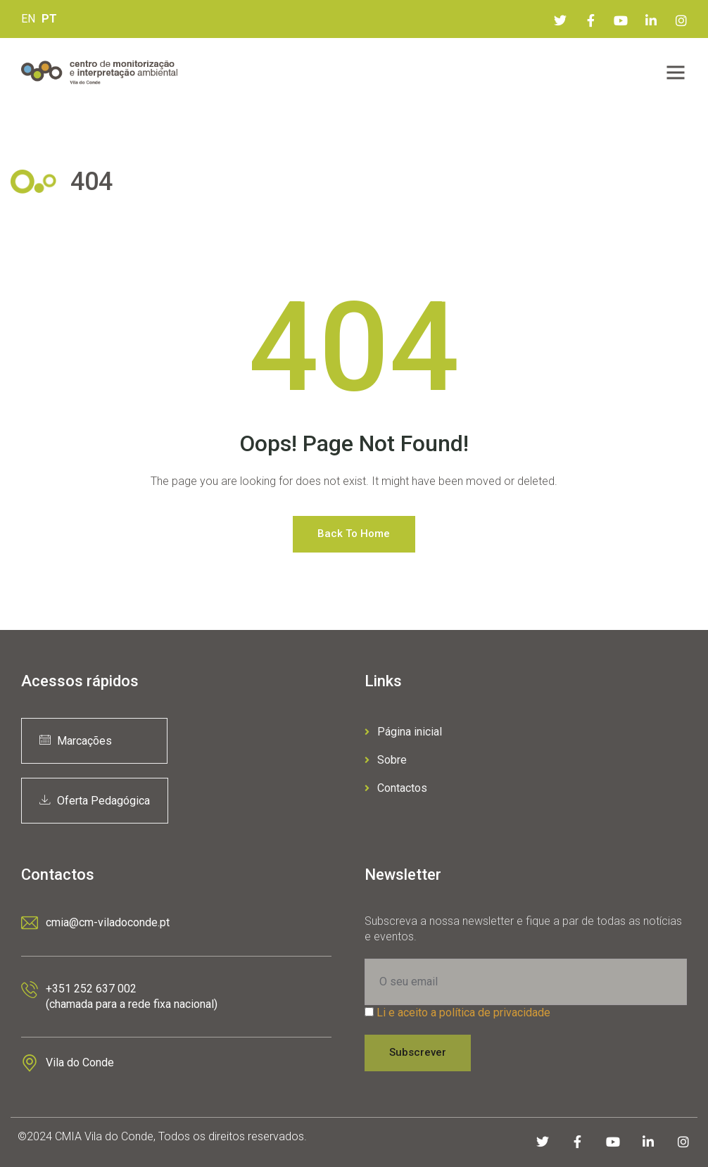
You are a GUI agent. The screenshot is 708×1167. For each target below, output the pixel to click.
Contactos (396, 788)
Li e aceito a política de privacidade (463, 1012)
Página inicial (403, 731)
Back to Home (353, 533)
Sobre (386, 760)
